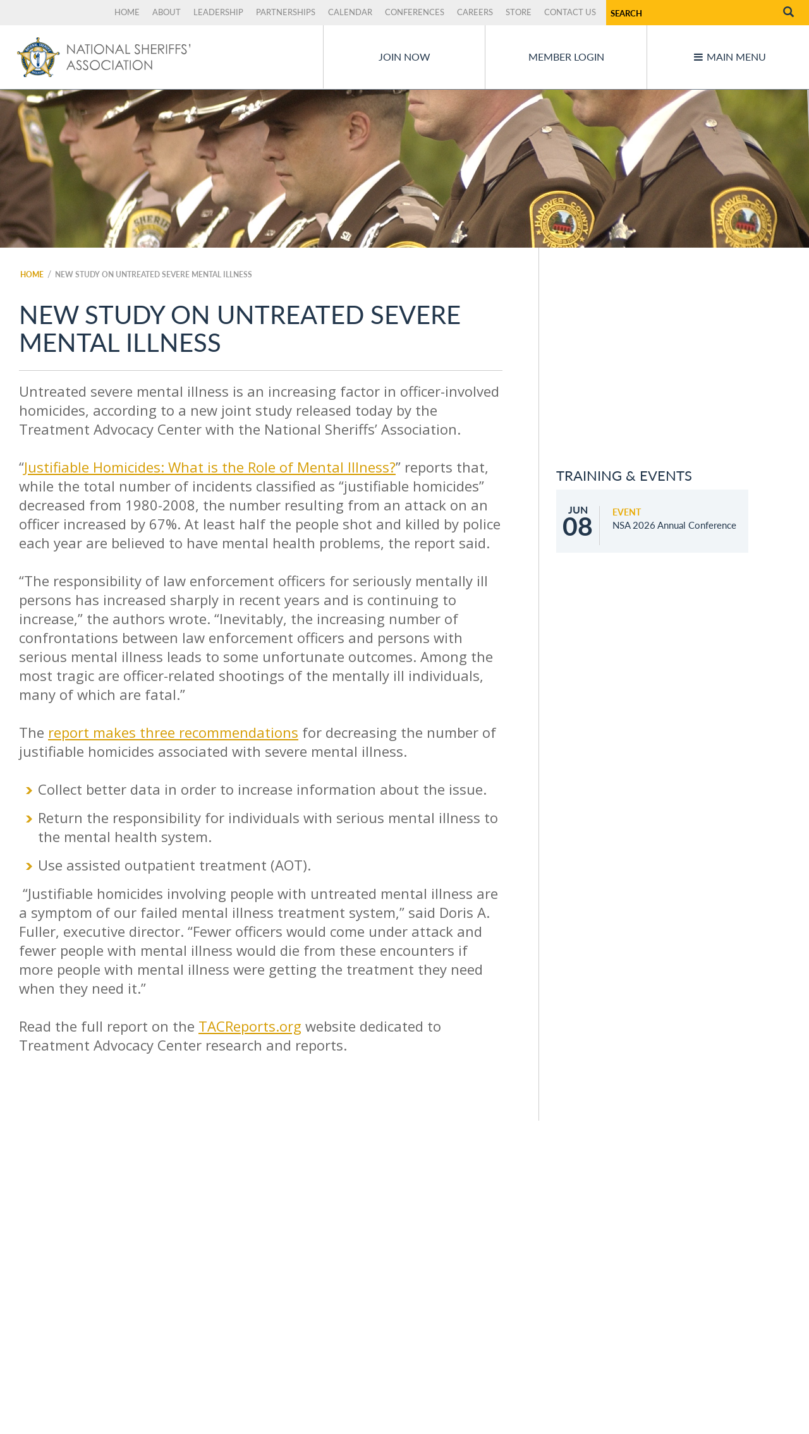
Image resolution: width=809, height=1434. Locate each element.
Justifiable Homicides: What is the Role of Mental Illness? (210, 466)
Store (519, 12)
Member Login (566, 57)
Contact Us (570, 12)
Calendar (350, 12)
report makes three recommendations (173, 732)
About (166, 12)
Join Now (404, 57)
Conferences (414, 12)
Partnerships (285, 12)
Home (127, 12)
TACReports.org (249, 1025)
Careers (475, 12)
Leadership (218, 12)
